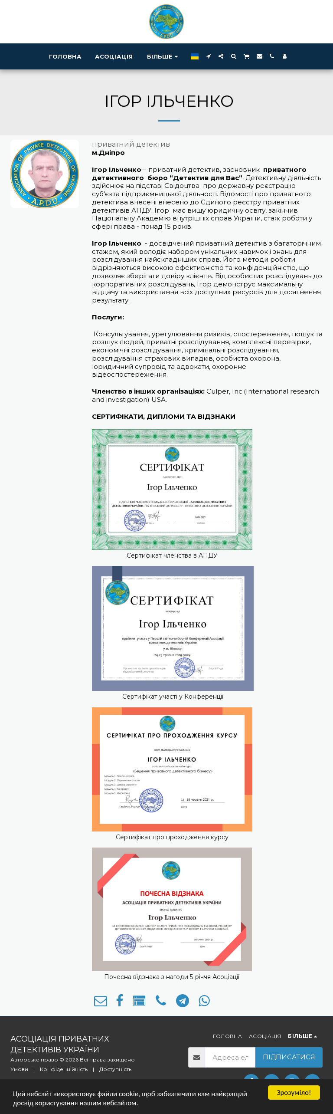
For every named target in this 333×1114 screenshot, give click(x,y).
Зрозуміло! (294, 1092)
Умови (19, 1069)
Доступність (115, 1069)
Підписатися (289, 1057)
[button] (208, 56)
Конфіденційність (64, 1069)
